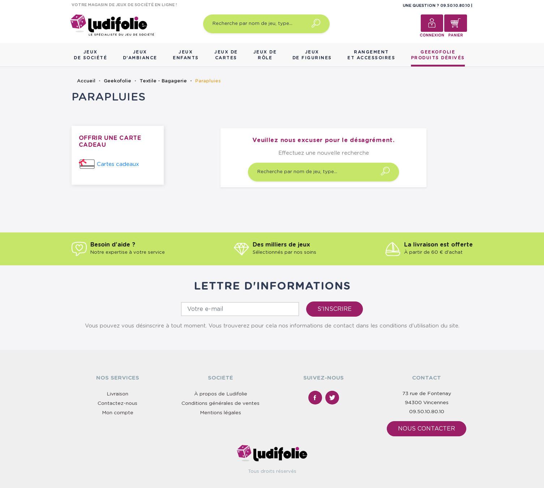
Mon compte (117, 412)
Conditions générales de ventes (220, 403)
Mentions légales (220, 412)
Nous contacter (426, 429)
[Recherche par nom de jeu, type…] (266, 23)
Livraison (117, 394)
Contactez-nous (117, 403)
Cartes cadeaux (118, 164)
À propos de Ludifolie (220, 394)
